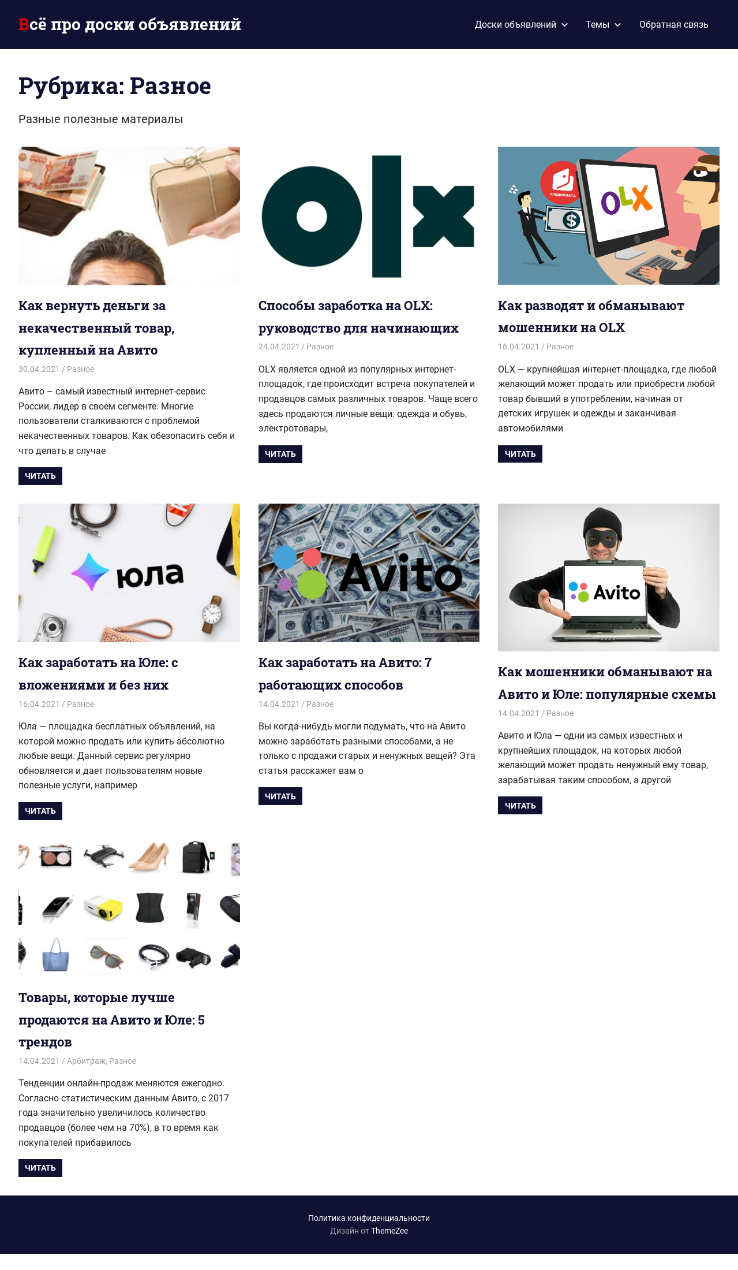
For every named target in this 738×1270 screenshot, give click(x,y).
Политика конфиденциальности (369, 1234)
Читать (40, 476)
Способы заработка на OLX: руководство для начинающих (356, 327)
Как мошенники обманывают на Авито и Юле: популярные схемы (607, 693)
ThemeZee (389, 1247)
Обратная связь (674, 24)
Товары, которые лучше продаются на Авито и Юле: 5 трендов (123, 1035)
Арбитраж (86, 1077)
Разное (80, 369)
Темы (603, 24)
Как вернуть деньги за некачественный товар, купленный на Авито (105, 327)
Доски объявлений (521, 24)
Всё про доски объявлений (129, 24)
